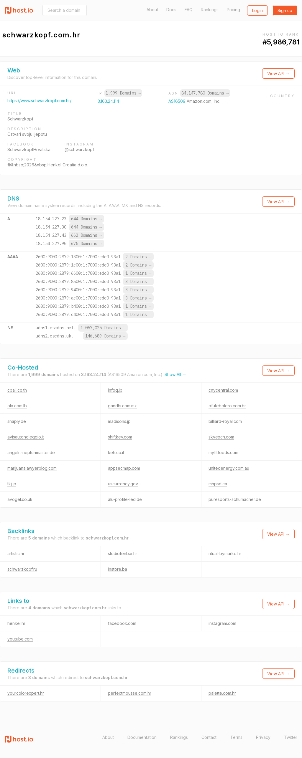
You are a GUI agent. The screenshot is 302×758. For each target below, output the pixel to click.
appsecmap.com (124, 468)
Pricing (233, 9)
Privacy (263, 737)
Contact (208, 737)
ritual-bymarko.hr (225, 553)
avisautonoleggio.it (25, 436)
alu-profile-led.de (125, 499)
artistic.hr (15, 553)
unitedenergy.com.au (229, 468)
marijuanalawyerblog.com (32, 468)
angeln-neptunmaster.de (31, 452)
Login (257, 10)
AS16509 (177, 101)
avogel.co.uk (19, 499)
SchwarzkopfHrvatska (28, 149)
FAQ (189, 9)
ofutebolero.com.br (227, 405)
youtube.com (20, 638)
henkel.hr (16, 623)
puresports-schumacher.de (235, 499)
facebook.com (122, 623)
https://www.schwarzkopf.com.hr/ (39, 100)
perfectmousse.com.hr (129, 693)
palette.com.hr (222, 693)
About (152, 9)
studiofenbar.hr (122, 553)
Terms (236, 737)
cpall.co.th (17, 390)
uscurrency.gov (123, 483)
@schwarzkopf (79, 149)
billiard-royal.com (225, 421)
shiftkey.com (120, 436)
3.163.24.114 (108, 101)
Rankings (210, 9)
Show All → (175, 374)
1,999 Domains (123, 93)
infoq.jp (115, 390)
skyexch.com (221, 436)
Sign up (285, 10)
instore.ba (117, 569)
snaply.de (16, 421)
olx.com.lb (17, 405)
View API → (278, 73)
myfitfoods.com (223, 452)
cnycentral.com (223, 390)
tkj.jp (11, 483)
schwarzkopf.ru (22, 569)
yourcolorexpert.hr (25, 693)
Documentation (142, 737)
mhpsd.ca (218, 483)
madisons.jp (119, 421)
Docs (171, 9)
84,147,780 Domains (205, 93)
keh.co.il (116, 452)
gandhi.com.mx (122, 405)
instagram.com (222, 623)
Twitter (290, 737)
